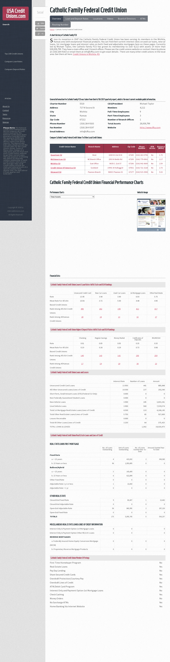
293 (137, 355)
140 (82, 355)
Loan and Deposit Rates (76, 18)
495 (82, 309)
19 (101, 363)
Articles (8, 98)
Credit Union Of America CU (63, 168)
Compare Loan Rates (13, 61)
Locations (98, 18)
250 (155, 355)
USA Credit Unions (15, 13)
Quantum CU (56, 155)
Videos (110, 18)
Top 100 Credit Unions (14, 53)
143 (100, 355)
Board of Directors (127, 18)
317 (155, 309)
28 (82, 317)
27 (156, 317)
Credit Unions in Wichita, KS (86, 54)
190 (119, 309)
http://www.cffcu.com (150, 127)
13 (119, 317)
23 (156, 363)
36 (138, 363)
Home (52, 29)
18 (119, 363)
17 (82, 363)
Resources (6, 118)
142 (119, 355)
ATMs (142, 18)
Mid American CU (58, 159)
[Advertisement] (107, 78)
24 (101, 317)
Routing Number (60, 24)
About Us (6, 106)
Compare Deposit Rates (15, 69)
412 (137, 309)
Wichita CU (55, 163)
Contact (6, 110)
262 (100, 309)
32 (138, 317)
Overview (56, 18)
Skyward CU (56, 172)
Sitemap (6, 122)
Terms (5, 114)
